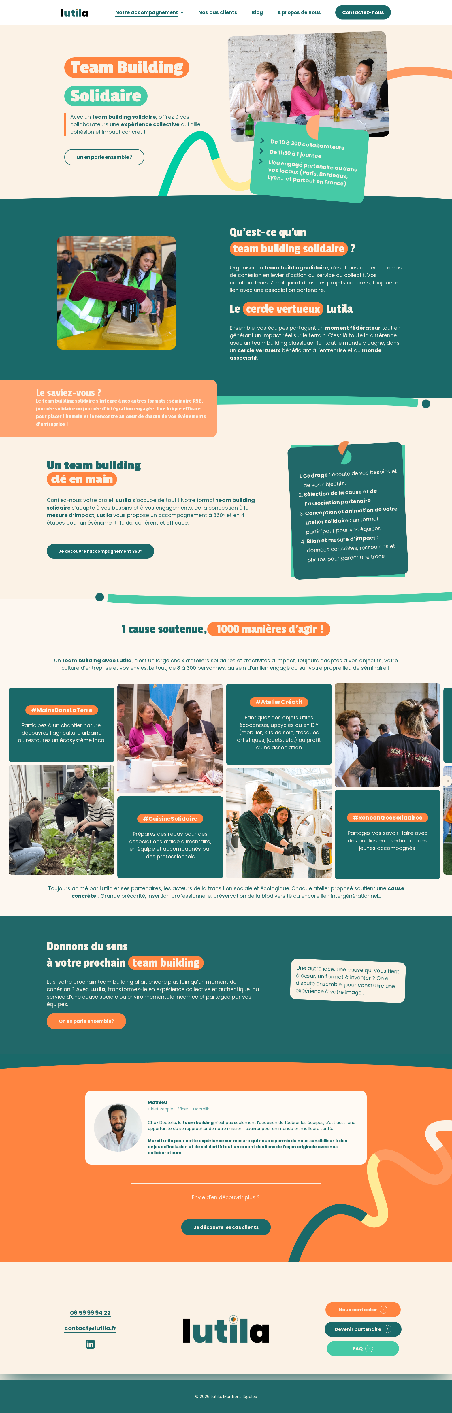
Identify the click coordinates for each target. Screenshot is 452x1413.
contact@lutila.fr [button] (90, 1328)
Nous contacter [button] (358, 1309)
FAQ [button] (358, 1348)
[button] (104, 157)
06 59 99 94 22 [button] (90, 1313)
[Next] (446, 781)
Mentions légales (240, 1396)
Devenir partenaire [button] (358, 1329)
